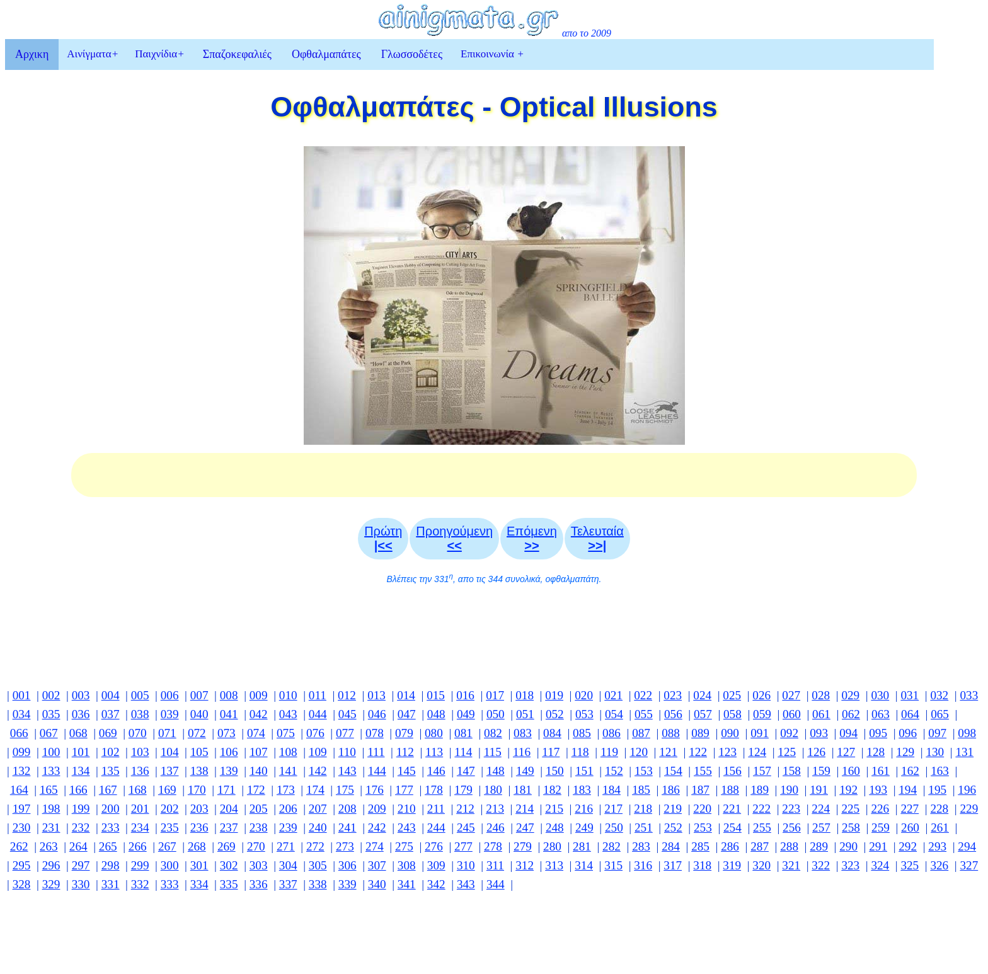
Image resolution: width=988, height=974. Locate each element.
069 (108, 733)
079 (404, 733)
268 (197, 846)
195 (937, 789)
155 (703, 770)
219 (672, 808)
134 (81, 770)
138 (199, 770)
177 (404, 789)
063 (880, 714)
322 (821, 865)
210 (407, 808)
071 (167, 733)
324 (880, 865)
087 (641, 733)
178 (434, 789)
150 (555, 770)
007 (199, 695)
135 (110, 770)
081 (463, 733)
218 (643, 808)
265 (108, 846)
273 (345, 846)
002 (51, 695)
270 (256, 846)
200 (110, 808)
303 (259, 865)
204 (229, 808)
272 (315, 846)
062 (851, 714)
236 (199, 827)
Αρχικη (32, 54)
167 (108, 789)
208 (347, 808)
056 (673, 714)
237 (229, 827)
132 (22, 770)
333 (170, 884)
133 (51, 770)
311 (495, 865)
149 (525, 770)
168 (138, 789)
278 (493, 846)
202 (170, 808)
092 (789, 733)
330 (81, 884)
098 (967, 733)
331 (110, 884)
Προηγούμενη (454, 538)
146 (436, 770)
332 (140, 884)
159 (821, 770)
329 (51, 884)
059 (762, 714)
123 (727, 752)
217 (613, 808)
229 (969, 808)
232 (81, 827)
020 (584, 695)
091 (759, 733)
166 (78, 789)
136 (140, 770)
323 (850, 865)
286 (730, 846)
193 (878, 789)
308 (407, 865)
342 (436, 884)
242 (377, 827)
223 (791, 808)
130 (935, 752)
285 (700, 846)
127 (846, 752)
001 (22, 695)
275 (404, 846)
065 (940, 714)
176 (374, 789)
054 (614, 714)
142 (318, 770)
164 (19, 789)
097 (937, 733)
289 (819, 846)
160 (851, 770)
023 (672, 695)
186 (671, 789)
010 (288, 695)
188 (730, 789)
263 (49, 846)
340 (377, 884)
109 (318, 752)
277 (463, 846)
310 (466, 865)
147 (466, 770)
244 (436, 827)
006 (170, 695)
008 (229, 695)
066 (19, 733)
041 (229, 714)
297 (81, 865)
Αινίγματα (92, 54)
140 (259, 770)
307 (377, 865)
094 (848, 733)
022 (643, 695)
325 (909, 865)
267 (167, 846)
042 (259, 714)
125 (787, 752)
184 (611, 789)
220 (702, 808)
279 (523, 846)
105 (199, 752)
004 (110, 695)
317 (672, 865)
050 (495, 714)
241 (347, 827)
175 (345, 789)
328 (22, 884)
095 (878, 733)
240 (318, 827)
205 (259, 808)
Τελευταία (597, 538)
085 (582, 733)
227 (909, 808)
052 (555, 714)
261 (940, 827)
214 (524, 808)
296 (51, 865)
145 (407, 770)
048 (436, 714)
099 (22, 752)
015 (436, 695)
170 (197, 789)
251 (644, 827)
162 (910, 770)
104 (170, 752)
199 (81, 808)
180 (493, 789)
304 (288, 865)
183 (582, 789)
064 (910, 714)
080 (434, 733)
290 (848, 846)
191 (819, 789)
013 (376, 695)
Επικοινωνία (492, 54)
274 (374, 846)
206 (288, 808)
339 (347, 884)
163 (940, 770)
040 (199, 714)
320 (761, 865)
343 (466, 884)
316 (643, 865)
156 (732, 770)
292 (908, 846)
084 (552, 733)
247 (525, 827)
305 (318, 865)
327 (969, 865)
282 (611, 846)
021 (613, 695)
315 (613, 865)
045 (347, 714)
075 (286, 733)
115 (493, 752)
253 (703, 827)
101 (81, 752)
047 (407, 714)
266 (138, 846)
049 (466, 714)
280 (552, 846)
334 (199, 884)
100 (51, 752)
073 (226, 733)
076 (315, 733)
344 (495, 884)
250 (614, 827)
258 (851, 827)
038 (140, 714)
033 (969, 695)
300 (170, 865)
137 (170, 770)
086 (611, 733)
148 (495, 770)
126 (816, 752)
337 (288, 884)
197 (22, 808)
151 (584, 770)
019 (554, 695)
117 (551, 752)
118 (580, 752)
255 (762, 827)
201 (140, 808)
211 (436, 808)
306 (347, 865)
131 (964, 752)
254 (732, 827)
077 (345, 733)
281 (582, 846)
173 (286, 789)
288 (789, 846)
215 (554, 808)
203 (199, 808)
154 (673, 770)
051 (525, 714)
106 (229, 752)
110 (347, 752)
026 (761, 695)
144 (377, 770)
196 (967, 789)
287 (759, 846)
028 (821, 695)
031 (909, 695)
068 (78, 733)
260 (910, 827)
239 (288, 827)
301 (199, 865)
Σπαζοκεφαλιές (237, 54)
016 (465, 695)
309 (436, 865)
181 (523, 789)
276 (434, 846)
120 (638, 752)
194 (908, 789)
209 (377, 808)
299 (140, 865)
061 (821, 714)
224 (821, 808)
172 (256, 789)
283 (641, 846)
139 (229, 770)
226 (880, 808)
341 (407, 884)
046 (377, 714)
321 (791, 865)
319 (732, 865)
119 (609, 752)
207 (318, 808)
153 (644, 770)
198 (51, 808)
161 (880, 770)
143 (347, 770)
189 (759, 789)
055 (644, 714)
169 (167, 789)
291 (878, 846)
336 (259, 884)
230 (22, 827)
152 (614, 770)
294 (967, 846)
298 (110, 865)
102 (110, 752)
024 (702, 695)
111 (375, 752)
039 (170, 714)
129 (905, 752)
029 (850, 695)
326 (939, 865)
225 (850, 808)
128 (875, 752)
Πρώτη (383, 538)
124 (757, 752)
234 (140, 827)
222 (761, 808)
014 (406, 695)
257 (821, 827)
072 (197, 733)
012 (347, 695)
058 (732, 714)
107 (259, 752)
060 (792, 714)
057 (703, 714)
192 (848, 789)
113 (434, 752)
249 (584, 827)
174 (315, 789)
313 (554, 865)
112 (405, 752)
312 (524, 865)
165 (49, 789)
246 (495, 827)
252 (673, 827)
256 (792, 827)
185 (641, 789)
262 (19, 846)
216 (584, 808)
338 (318, 884)
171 (226, 789)
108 (288, 752)
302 (229, 865)
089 (700, 733)
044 (318, 714)
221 (732, 808)
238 (259, 827)
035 (51, 714)
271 (286, 846)
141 (288, 770)
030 (880, 695)
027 (791, 695)
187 (700, 789)
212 (465, 808)
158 (792, 770)
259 (880, 827)
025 (732, 695)
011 (317, 695)
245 (466, 827)
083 (523, 733)
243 (407, 827)
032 (939, 695)
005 (140, 695)
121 (668, 752)
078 (374, 733)
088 (671, 733)
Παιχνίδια (160, 54)
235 (170, 827)
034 (22, 714)
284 (671, 846)
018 (524, 695)
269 (226, 846)
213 (495, 808)
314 (584, 865)
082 (493, 733)
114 (463, 752)
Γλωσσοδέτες (411, 54)
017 (495, 695)
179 (463, 789)
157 (762, 770)
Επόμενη (532, 538)
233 (110, 827)
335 (229, 884)
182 (552, 789)
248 (555, 827)
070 (138, 733)
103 (140, 752)
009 (259, 695)
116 (522, 752)
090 (730, 733)
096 (908, 733)
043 (288, 714)
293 (937, 846)
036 (81, 714)
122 (698, 752)
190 (789, 789)
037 (110, 714)
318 (702, 865)
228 (939, 808)
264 (78, 846)
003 (81, 695)
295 (22, 865)
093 (819, 733)
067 (49, 733)
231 (51, 827)
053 (584, 714)
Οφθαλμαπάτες (326, 54)
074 (256, 733)
